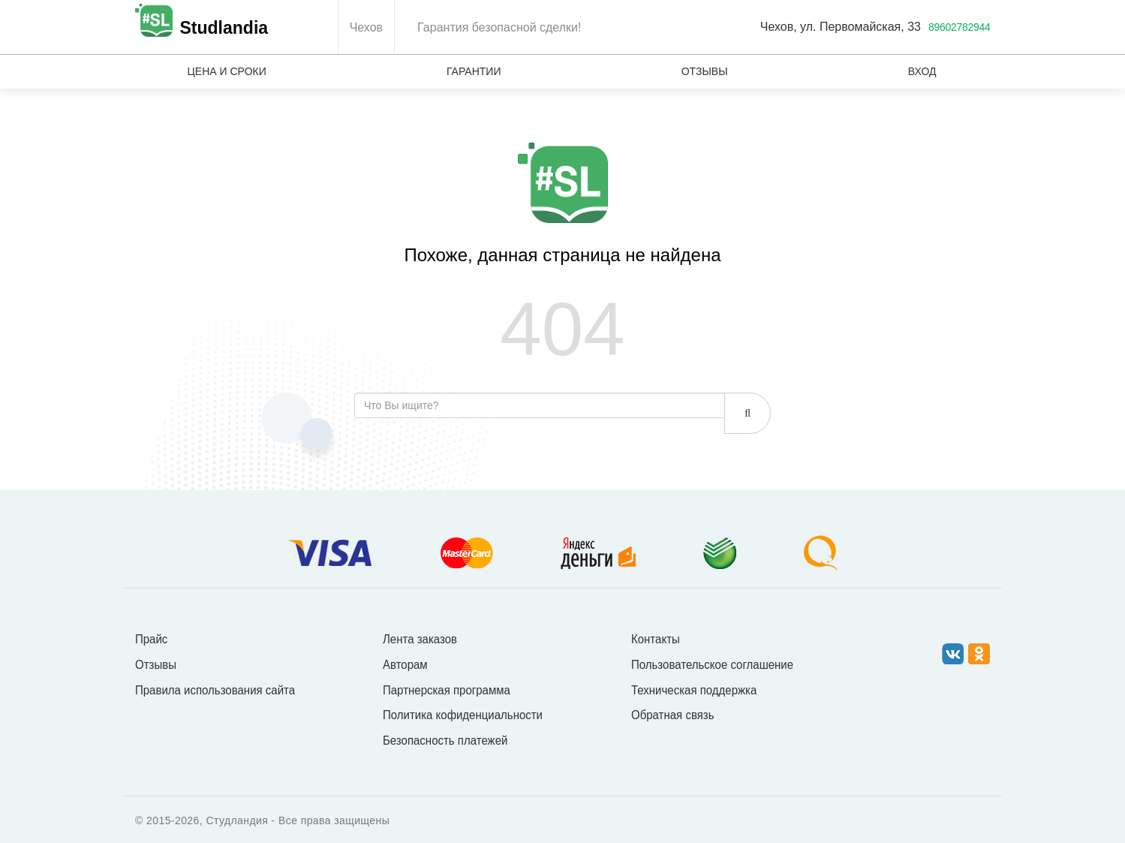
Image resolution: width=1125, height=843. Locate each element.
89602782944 (959, 27)
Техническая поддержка (694, 689)
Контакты (655, 638)
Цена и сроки (227, 71)
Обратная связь (672, 715)
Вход (922, 71)
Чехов (366, 27)
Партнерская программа (446, 689)
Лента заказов (420, 638)
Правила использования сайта (215, 689)
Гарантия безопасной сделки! (499, 27)
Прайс (151, 638)
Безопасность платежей (445, 740)
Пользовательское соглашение (712, 664)
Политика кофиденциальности (463, 715)
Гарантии (474, 71)
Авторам (405, 664)
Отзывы (704, 71)
